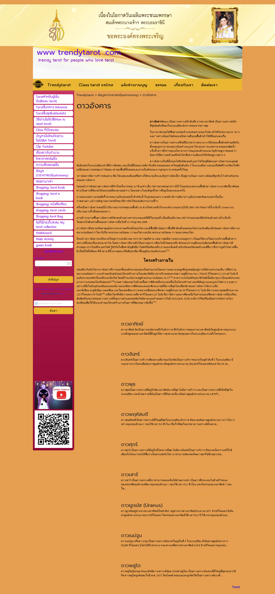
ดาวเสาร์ (129, 474)
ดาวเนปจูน (131, 535)
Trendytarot (85, 95)
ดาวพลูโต (131, 565)
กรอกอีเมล (40, 258)
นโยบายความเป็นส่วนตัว (50, 293)
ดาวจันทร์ (130, 354)
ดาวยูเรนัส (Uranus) (141, 505)
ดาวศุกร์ (129, 444)
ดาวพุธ (128, 384)
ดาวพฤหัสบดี (134, 414)
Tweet (236, 587)
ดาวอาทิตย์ (132, 323)
